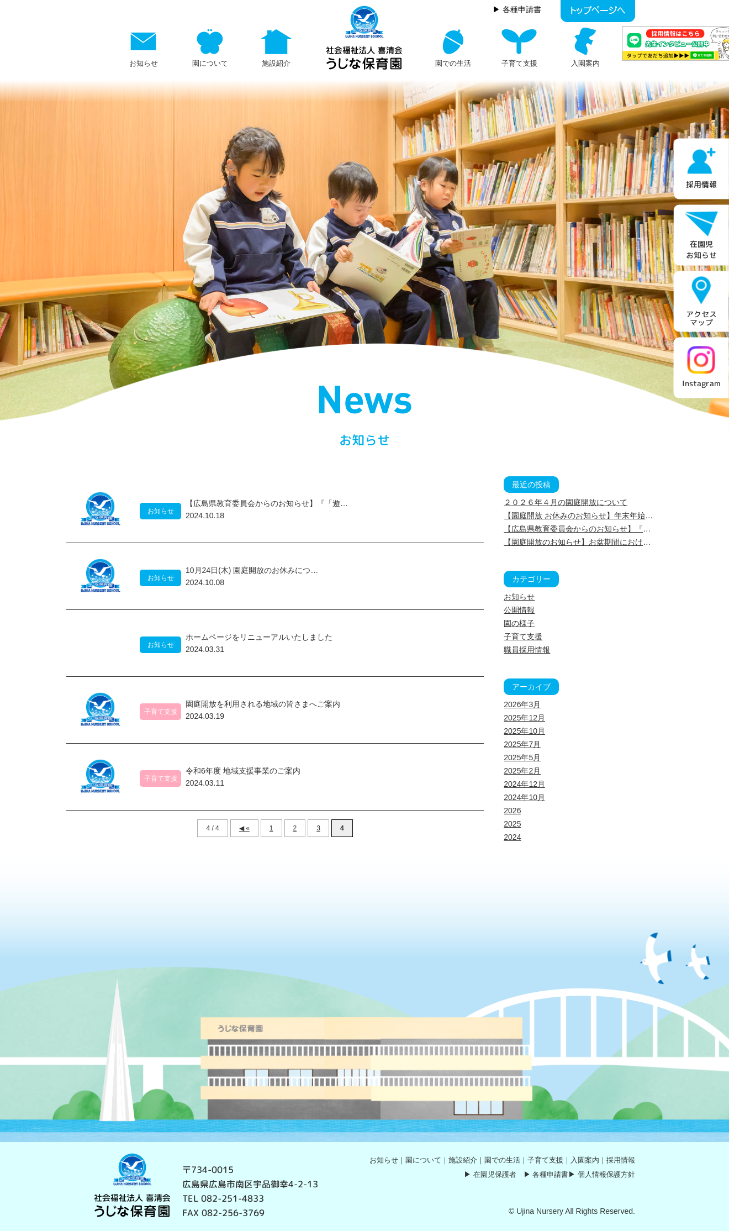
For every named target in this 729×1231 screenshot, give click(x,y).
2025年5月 (522, 757)
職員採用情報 (527, 649)
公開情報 (519, 610)
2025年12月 (524, 717)
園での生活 (502, 1160)
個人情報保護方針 (606, 1174)
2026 (512, 810)
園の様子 (519, 623)
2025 (512, 823)
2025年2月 (522, 770)
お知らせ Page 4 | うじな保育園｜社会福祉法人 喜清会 (364, 38)
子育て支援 (523, 636)
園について (423, 1160)
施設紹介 (462, 1160)
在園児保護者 (494, 1174)
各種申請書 (550, 1174)
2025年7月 (522, 744)
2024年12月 (524, 784)
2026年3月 (522, 704)
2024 (512, 837)
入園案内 (584, 1160)
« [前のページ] (248, 828)
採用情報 (620, 1160)
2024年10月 (524, 797)
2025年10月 (524, 731)
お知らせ (519, 596)
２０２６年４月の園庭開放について (565, 502)
